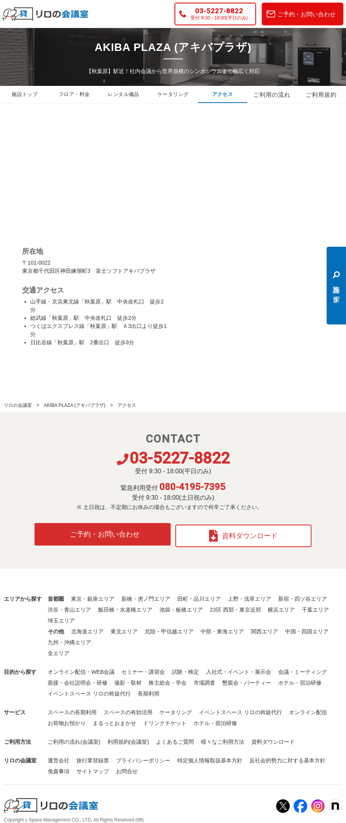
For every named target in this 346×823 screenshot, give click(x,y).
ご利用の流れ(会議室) (74, 739)
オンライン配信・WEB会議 (81, 669)
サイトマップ (92, 768)
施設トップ (24, 95)
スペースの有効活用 (128, 709)
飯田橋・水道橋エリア (125, 606)
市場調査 (204, 680)
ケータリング (173, 95)
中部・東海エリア (222, 628)
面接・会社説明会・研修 (77, 680)
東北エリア (124, 628)
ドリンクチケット (165, 720)
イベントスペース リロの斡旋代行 (89, 690)
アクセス (222, 95)
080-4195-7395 (192, 486)
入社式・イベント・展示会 (238, 669)
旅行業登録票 (92, 757)
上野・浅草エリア (249, 596)
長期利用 (148, 690)
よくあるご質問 (175, 739)
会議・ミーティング (302, 669)
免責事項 (58, 768)
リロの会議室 (18, 405)
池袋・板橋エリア (181, 606)
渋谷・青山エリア (69, 606)
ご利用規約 (321, 95)
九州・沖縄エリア (69, 639)
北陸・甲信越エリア (169, 628)
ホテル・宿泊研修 (300, 680)
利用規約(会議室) (128, 739)
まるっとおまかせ (114, 720)
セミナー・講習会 (143, 669)
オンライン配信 (308, 709)
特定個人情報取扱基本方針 (209, 757)
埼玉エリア (61, 617)
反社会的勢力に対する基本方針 (287, 757)
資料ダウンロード (245, 533)
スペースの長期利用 (72, 709)
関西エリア (264, 628)
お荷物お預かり (67, 720)
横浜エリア (281, 606)
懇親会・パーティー (246, 680)
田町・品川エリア (199, 596)
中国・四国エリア (307, 628)
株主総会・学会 (168, 680)
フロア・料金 (74, 95)
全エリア (58, 650)
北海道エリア (87, 628)
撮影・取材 (128, 680)
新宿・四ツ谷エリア (302, 596)
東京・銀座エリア (92, 596)
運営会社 (58, 757)
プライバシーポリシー (143, 757)
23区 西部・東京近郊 (235, 606)
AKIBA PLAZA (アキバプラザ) (75, 405)
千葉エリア (315, 606)
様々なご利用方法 (222, 739)
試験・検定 (185, 669)
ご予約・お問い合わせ (306, 14)
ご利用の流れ (272, 95)
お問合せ (127, 768)
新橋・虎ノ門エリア (145, 596)
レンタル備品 (123, 95)
